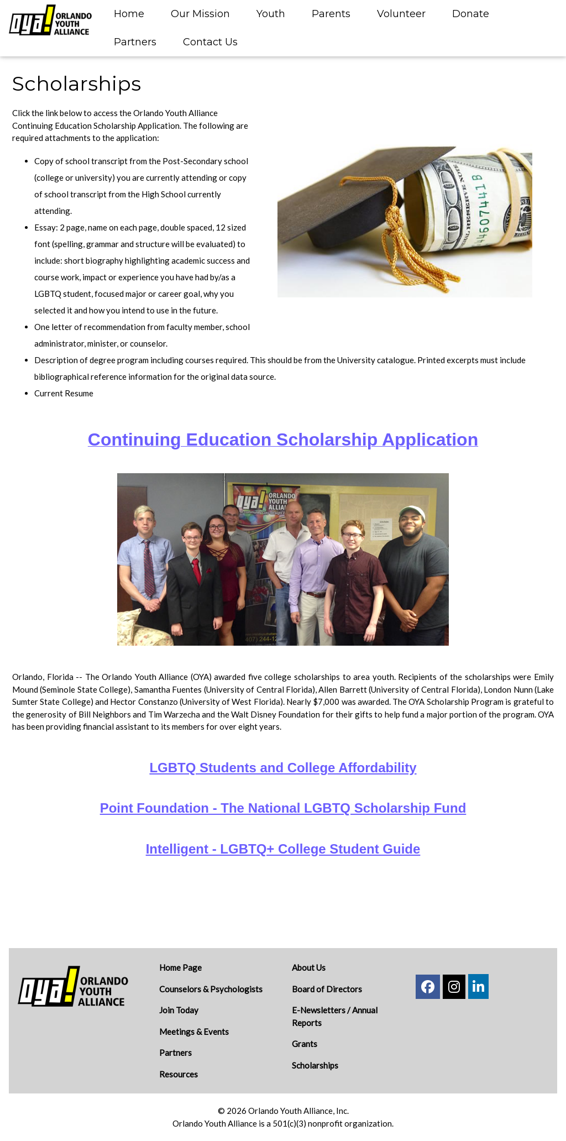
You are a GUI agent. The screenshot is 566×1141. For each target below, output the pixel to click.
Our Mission (200, 14)
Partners (135, 42)
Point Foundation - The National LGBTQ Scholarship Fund (283, 807)
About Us (309, 967)
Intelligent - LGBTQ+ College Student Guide (283, 848)
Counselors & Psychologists (211, 989)
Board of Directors (327, 989)
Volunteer (401, 14)
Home (129, 14)
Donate (470, 14)
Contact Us (210, 42)
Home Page (180, 967)
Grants (304, 1044)
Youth (270, 14)
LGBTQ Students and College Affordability (282, 767)
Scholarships (315, 1065)
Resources (178, 1074)
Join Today (178, 1010)
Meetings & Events (194, 1032)
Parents (331, 14)
